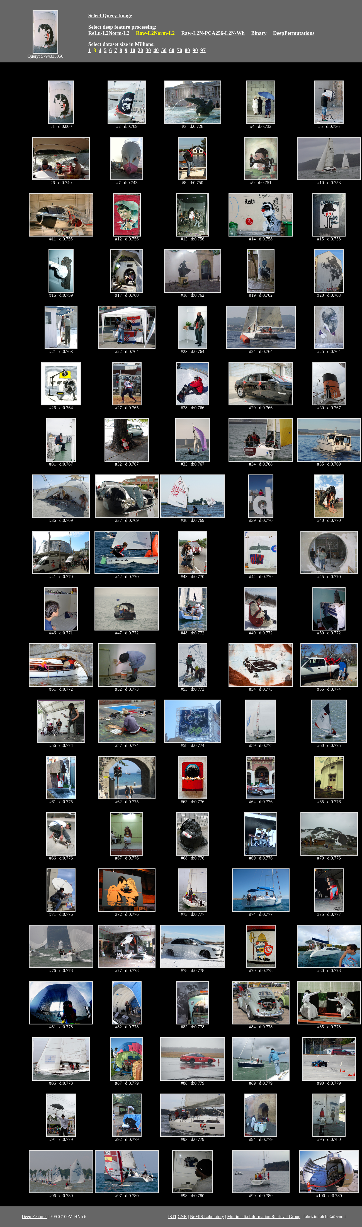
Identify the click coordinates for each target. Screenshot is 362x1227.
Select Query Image (110, 15)
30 (148, 50)
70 (179, 50)
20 (140, 50)
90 (195, 50)
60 (171, 50)
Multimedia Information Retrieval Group (263, 1216)
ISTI (172, 1216)
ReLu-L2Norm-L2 (109, 33)
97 (203, 50)
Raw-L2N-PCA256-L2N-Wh (213, 33)
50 (164, 50)
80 (187, 50)
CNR (182, 1216)
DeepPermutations (294, 33)
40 (156, 50)
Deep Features (34, 1216)
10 (132, 50)
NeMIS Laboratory (207, 1216)
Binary (258, 33)
